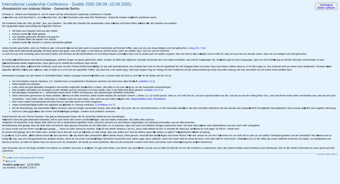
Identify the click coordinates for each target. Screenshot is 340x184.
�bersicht (11, 161)
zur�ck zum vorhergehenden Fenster (25, 157)
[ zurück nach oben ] (327, 154)
